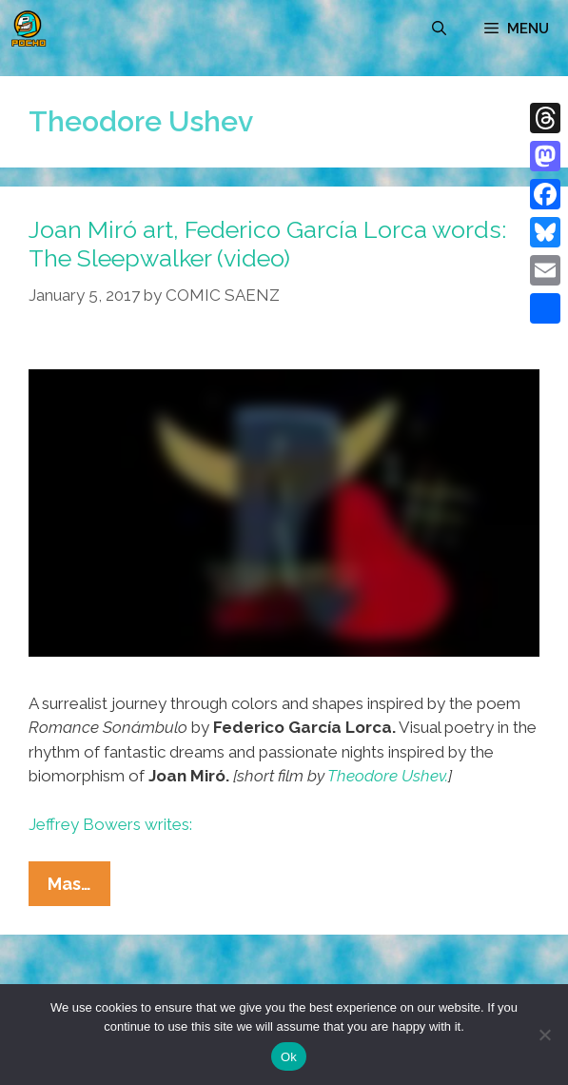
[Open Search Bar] (439, 28)
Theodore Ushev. (387, 775)
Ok (289, 1057)
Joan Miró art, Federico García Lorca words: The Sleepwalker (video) (267, 243)
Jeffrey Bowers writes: (110, 824)
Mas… (79, 888)
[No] (544, 1034)
